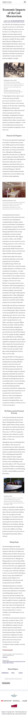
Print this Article (6, 683)
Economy (21, 673)
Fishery (12, 673)
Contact (3, 711)
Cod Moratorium (5, 673)
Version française (7, 650)
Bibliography (4, 657)
